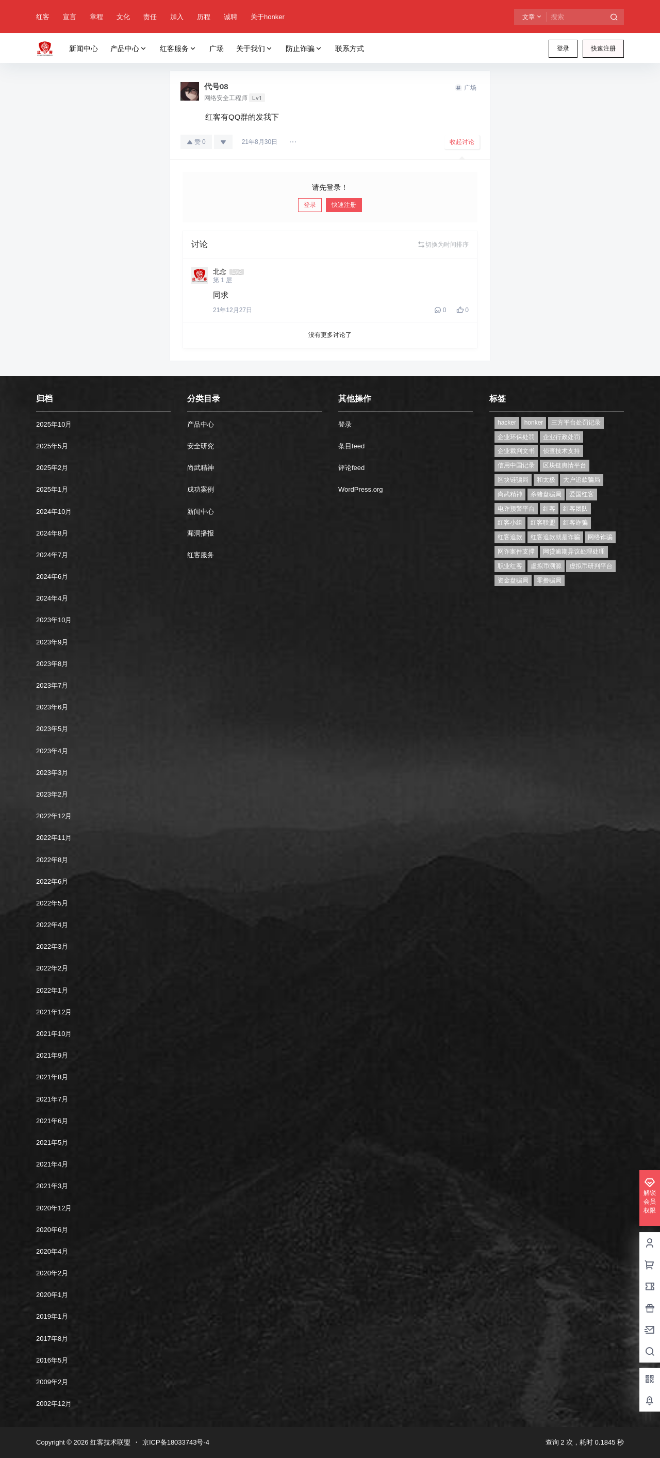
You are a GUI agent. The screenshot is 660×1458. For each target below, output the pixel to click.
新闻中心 (200, 511)
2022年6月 (52, 881)
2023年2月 (52, 794)
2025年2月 (52, 468)
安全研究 (200, 446)
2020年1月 (52, 1295)
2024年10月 (54, 511)
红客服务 (178, 48)
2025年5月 (52, 446)
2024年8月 (52, 533)
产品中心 (128, 48)
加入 (177, 17)
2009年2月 (52, 1382)
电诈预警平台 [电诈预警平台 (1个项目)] (516, 508)
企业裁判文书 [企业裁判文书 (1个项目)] (516, 451)
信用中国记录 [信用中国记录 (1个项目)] (516, 465)
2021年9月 (52, 1055)
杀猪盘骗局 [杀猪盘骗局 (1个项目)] (546, 494)
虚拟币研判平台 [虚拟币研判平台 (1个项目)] (591, 566)
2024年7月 (52, 555)
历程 (203, 17)
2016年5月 (52, 1360)
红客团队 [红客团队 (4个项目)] (575, 508)
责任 (150, 17)
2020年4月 (52, 1251)
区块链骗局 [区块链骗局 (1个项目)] (513, 479)
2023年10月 (54, 620)
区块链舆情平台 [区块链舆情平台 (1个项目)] (564, 465)
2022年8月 (52, 860)
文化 (123, 17)
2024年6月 (52, 576)
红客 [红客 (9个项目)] (549, 508)
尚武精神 (200, 468)
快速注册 (603, 48)
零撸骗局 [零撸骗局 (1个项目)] (549, 580)
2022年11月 (54, 837)
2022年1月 (52, 990)
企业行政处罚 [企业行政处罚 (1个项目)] (561, 437)
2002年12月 (54, 1403)
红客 (43, 17)
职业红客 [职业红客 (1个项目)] (510, 566)
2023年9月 (52, 642)
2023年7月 (52, 685)
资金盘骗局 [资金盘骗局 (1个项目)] (513, 580)
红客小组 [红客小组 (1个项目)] (510, 522)
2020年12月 (54, 1208)
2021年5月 (52, 1142)
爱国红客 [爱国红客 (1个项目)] (581, 494)
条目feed (351, 446)
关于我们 (254, 48)
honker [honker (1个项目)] (533, 422)
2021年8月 (52, 1077)
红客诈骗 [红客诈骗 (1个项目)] (575, 522)
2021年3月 (52, 1186)
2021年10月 (54, 1034)
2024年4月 (52, 598)
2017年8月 (52, 1338)
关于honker (268, 17)
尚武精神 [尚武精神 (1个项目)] (510, 494)
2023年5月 (52, 729)
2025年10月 (54, 424)
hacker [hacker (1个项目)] (507, 422)
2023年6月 (52, 707)
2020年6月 (52, 1230)
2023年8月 (52, 664)
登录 (563, 48)
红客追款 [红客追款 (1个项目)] (510, 537)
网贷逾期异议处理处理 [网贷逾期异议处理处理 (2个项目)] (574, 551)
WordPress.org (360, 489)
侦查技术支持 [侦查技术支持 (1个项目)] (561, 451)
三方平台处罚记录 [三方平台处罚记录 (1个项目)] (576, 422)
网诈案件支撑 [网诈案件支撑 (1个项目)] (516, 551)
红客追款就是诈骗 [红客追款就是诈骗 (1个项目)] (555, 537)
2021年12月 (54, 1012)
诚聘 (230, 17)
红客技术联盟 (109, 1442)
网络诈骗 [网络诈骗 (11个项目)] (600, 537)
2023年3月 (52, 772)
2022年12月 (54, 816)
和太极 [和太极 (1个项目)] (546, 479)
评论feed (351, 468)
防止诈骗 (304, 48)
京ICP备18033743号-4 (175, 1442)
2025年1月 (52, 489)
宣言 (69, 17)
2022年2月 (52, 968)
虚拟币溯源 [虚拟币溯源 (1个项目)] (546, 566)
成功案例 (200, 489)
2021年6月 (52, 1121)
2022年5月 (52, 903)
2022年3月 (52, 946)
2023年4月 (52, 751)
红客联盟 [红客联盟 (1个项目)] (543, 522)
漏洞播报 (200, 533)
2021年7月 (52, 1099)
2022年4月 (52, 925)
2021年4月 (52, 1164)
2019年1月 (52, 1316)
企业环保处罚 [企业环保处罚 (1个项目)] (516, 437)
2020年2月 (52, 1273)
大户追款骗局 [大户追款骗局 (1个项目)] (581, 479)
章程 (96, 17)
